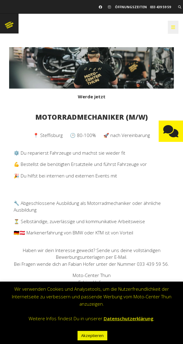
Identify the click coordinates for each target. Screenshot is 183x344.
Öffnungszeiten (131, 7)
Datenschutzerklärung (129, 318)
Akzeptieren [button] (92, 335)
